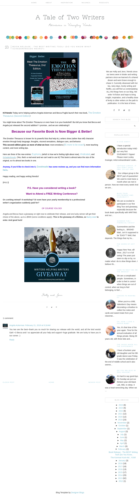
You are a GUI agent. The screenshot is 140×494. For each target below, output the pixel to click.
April (122, 443)
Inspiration (67, 3)
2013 (120, 478)
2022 (121, 411)
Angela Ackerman (16, 325)
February (122, 449)
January (122, 460)
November (121, 423)
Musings (86, 3)
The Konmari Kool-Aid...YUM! (123, 457)
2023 (121, 408)
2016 (120, 469)
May (122, 440)
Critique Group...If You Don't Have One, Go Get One (126, 167)
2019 (120, 420)
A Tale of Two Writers (70, 17)
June (122, 437)
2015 (120, 472)
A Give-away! (123, 142)
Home (34, 3)
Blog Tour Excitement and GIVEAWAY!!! (125, 195)
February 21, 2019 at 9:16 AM (37, 325)
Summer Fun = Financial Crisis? (126, 222)
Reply (11, 340)
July (122, 434)
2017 (120, 466)
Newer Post (95, 382)
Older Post (8, 382)
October (122, 425)
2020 (120, 417)
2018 (120, 463)
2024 (121, 405)
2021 (120, 414)
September (122, 428)
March (122, 446)
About (49, 3)
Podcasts (104, 3)
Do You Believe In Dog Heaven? (126, 371)
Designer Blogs (77, 492)
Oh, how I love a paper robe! (125, 322)
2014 (120, 475)
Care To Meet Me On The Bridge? (127, 271)
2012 (121, 481)
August (122, 431)
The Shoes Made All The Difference (127, 345)
